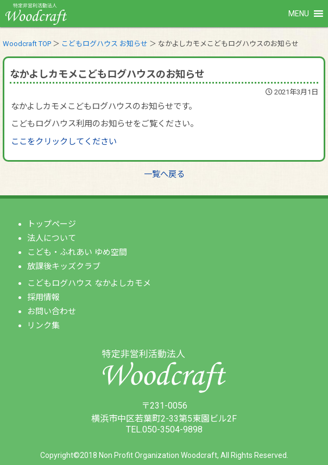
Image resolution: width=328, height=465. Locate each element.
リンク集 (43, 325)
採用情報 (43, 297)
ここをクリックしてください (64, 141)
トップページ (51, 224)
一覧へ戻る (164, 174)
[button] (298, 13)
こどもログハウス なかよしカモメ (89, 283)
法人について (51, 238)
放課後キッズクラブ (63, 266)
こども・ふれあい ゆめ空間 (77, 252)
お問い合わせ (51, 311)
